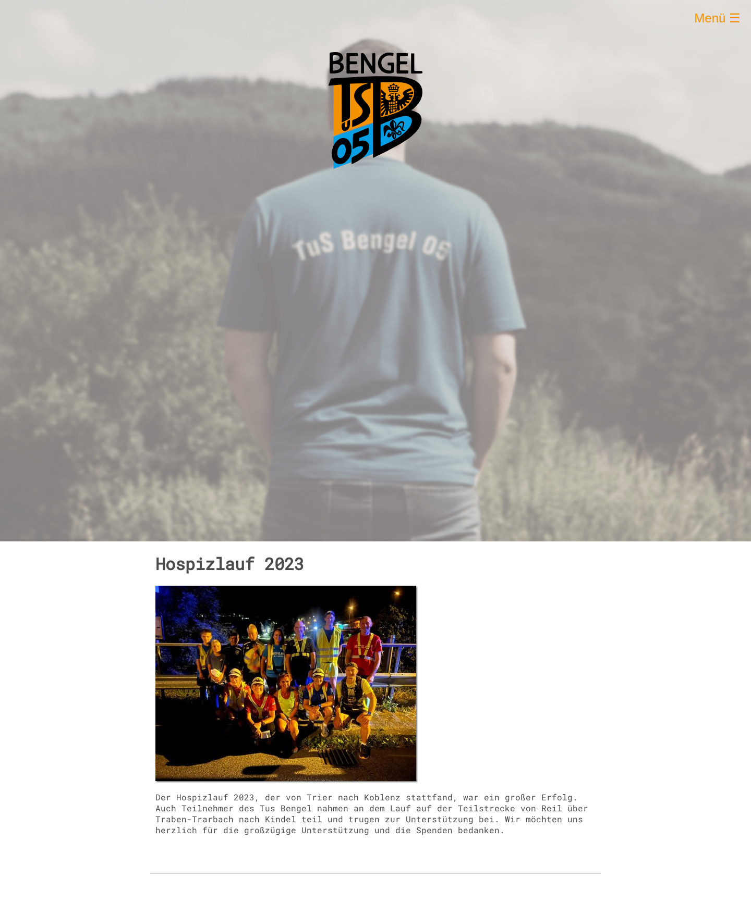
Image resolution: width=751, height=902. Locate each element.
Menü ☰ (717, 18)
